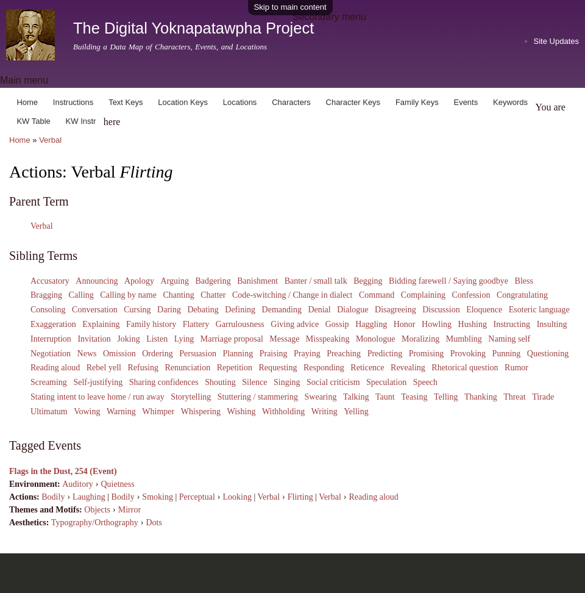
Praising (274, 353)
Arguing (174, 281)
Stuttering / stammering (258, 396)
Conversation (95, 309)
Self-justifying (97, 382)
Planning (237, 353)
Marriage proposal (231, 338)
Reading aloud (55, 367)
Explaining (100, 324)
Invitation (93, 338)
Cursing (137, 309)
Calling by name (128, 295)
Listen (157, 338)
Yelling (356, 411)
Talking (356, 396)
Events (465, 102)
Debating (202, 309)
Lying (184, 338)
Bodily (53, 496)
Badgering (212, 281)
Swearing (321, 396)
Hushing (472, 324)
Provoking (468, 353)
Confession (471, 295)
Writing (324, 411)
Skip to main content (290, 7)
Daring (169, 309)
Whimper (158, 411)
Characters (291, 102)
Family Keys (417, 102)
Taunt (385, 396)
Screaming (48, 382)
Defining (240, 309)
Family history (151, 324)
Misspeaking (328, 338)
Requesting (277, 367)
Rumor (516, 367)
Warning (121, 411)
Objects (97, 509)
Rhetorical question (464, 367)
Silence (254, 382)
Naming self (509, 338)
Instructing (511, 324)
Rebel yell (104, 367)
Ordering (157, 353)
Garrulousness (240, 324)
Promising (426, 353)
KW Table (33, 121)
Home (27, 102)
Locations (240, 102)
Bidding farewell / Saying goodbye (448, 281)
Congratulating (522, 295)
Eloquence (484, 309)
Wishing (241, 411)
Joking (128, 338)
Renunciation (187, 367)
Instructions (73, 102)
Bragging (46, 295)
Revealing (408, 367)
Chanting (178, 295)
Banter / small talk (316, 281)
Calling (81, 295)
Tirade (543, 396)
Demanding (282, 309)
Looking (237, 496)
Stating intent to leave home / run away (97, 396)
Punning (506, 353)
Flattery (196, 324)
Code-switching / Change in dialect (292, 295)
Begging (367, 281)
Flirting (300, 496)
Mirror (129, 509)
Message (284, 338)
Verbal (50, 140)
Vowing (87, 411)
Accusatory (49, 281)
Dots (153, 522)
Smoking (157, 496)
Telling (446, 396)
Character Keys (353, 102)
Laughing (89, 496)
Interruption (50, 338)
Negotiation (50, 353)
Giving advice (295, 324)
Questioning (548, 353)
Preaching (344, 353)
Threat (514, 396)
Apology (139, 281)
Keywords (510, 102)
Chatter (212, 295)
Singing (287, 382)
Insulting (552, 324)
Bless (524, 281)
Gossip (337, 324)
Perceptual (197, 496)
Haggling (371, 324)
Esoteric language (539, 309)
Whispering (201, 411)
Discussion (440, 309)
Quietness (117, 484)
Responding (323, 367)
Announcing (97, 281)
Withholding (283, 411)
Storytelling (191, 396)
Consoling (48, 309)
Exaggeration (53, 324)
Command (376, 295)
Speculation (386, 382)
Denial (319, 309)
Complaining (423, 295)
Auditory (77, 484)
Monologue (375, 338)
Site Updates (556, 41)
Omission (119, 353)
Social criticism (333, 382)
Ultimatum (49, 411)
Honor (405, 324)
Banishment (257, 281)
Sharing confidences (164, 382)
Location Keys (183, 102)
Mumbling (464, 338)
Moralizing (420, 338)
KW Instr (81, 121)
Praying (307, 353)
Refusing (142, 367)
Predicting (385, 353)
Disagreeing (395, 309)
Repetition (234, 367)
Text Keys (125, 102)
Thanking (480, 396)
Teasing (414, 396)
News (87, 353)
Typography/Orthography (94, 522)
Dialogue (352, 309)
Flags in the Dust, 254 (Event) (63, 471)
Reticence (367, 367)
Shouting (220, 382)
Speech (425, 382)
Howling (437, 324)
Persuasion (197, 353)
